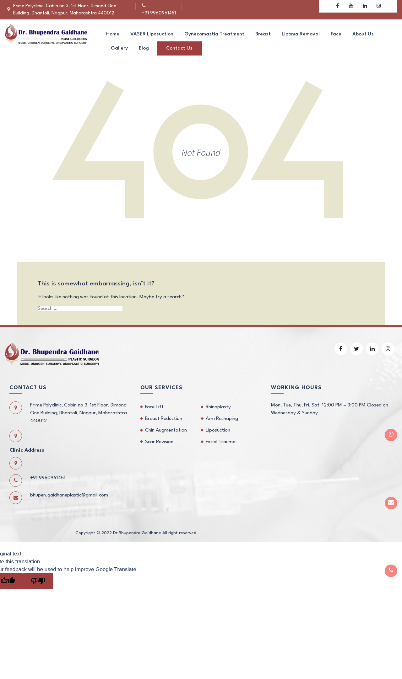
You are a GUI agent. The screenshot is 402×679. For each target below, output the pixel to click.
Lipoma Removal (301, 34)
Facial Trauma (221, 441)
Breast (263, 34)
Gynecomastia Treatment (214, 34)
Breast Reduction (163, 418)
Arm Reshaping (222, 418)
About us (363, 34)
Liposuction (218, 430)
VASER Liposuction (151, 34)
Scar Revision (159, 441)
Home (112, 34)
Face (336, 34)
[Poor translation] (38, 581)
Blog (144, 48)
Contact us (179, 48)
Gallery (119, 48)
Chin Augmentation (166, 430)
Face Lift (154, 407)
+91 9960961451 (166, 6)
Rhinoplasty (218, 407)
